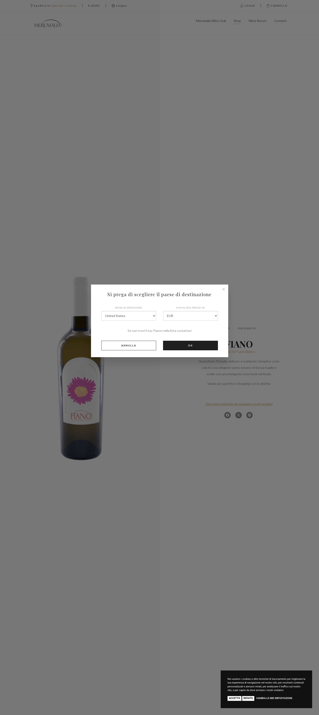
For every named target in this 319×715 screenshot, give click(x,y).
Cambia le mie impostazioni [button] (274, 698)
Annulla (128, 345)
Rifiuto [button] (248, 698)
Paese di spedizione (128, 307)
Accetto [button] (234, 698)
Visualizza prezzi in (190, 307)
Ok (190, 345)
